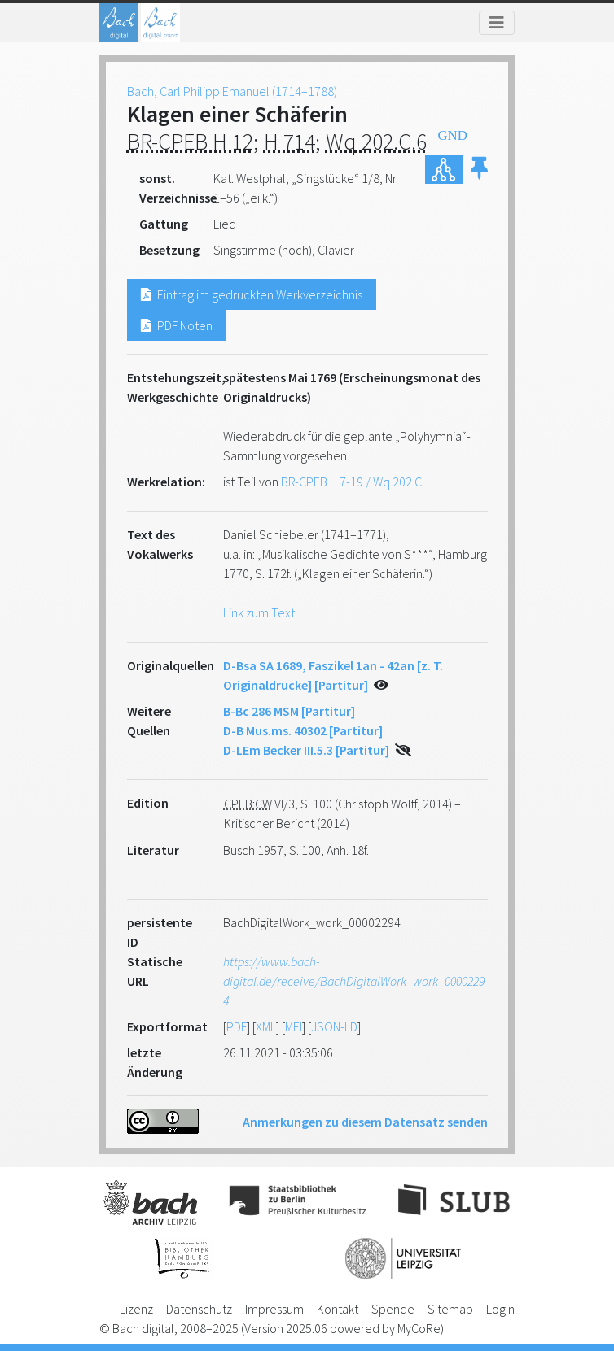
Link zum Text (259, 612)
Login (500, 1309)
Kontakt (337, 1309)
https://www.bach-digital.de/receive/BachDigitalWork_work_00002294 (354, 981)
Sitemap (450, 1309)
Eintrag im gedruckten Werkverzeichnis (251, 294)
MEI (293, 1026)
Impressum (274, 1309)
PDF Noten (177, 325)
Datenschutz (199, 1309)
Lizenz (136, 1309)
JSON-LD (334, 1026)
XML (266, 1026)
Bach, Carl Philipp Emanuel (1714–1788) (232, 91)
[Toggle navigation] (497, 23)
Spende (392, 1309)
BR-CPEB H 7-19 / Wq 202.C (351, 481)
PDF (236, 1026)
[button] (479, 169)
